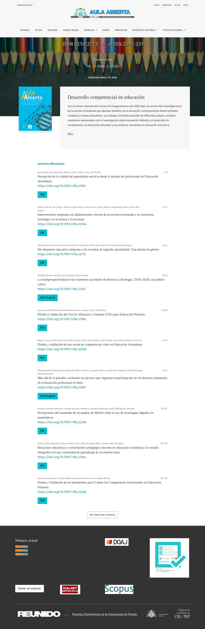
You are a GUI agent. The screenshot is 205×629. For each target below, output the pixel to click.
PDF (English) (47, 297)
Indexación (121, 30)
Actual (38, 30)
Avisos (156, 5)
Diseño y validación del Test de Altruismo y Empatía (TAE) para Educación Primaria (91, 314)
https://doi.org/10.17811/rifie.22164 (62, 457)
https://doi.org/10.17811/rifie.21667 (62, 387)
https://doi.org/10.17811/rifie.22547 (62, 289)
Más (70, 134)
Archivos (53, 30)
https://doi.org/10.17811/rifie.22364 (62, 224)
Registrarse (167, 5)
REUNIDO (25, 30)
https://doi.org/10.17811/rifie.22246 (62, 422)
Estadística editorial (144, 30)
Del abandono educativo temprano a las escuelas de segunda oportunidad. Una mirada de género (98, 249)
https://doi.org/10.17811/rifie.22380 (62, 349)
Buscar (178, 5)
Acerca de (89, 30)
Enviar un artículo (29, 588)
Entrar (185, 5)
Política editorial (173, 30)
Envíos (106, 30)
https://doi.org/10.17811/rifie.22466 (62, 492)
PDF (42, 194)
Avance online (71, 30)
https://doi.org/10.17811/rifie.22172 (62, 254)
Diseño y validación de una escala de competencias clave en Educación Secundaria (90, 344)
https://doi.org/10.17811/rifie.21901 (62, 186)
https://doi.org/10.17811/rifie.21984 (62, 319)
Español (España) (26, 4)
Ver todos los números (102, 514)
